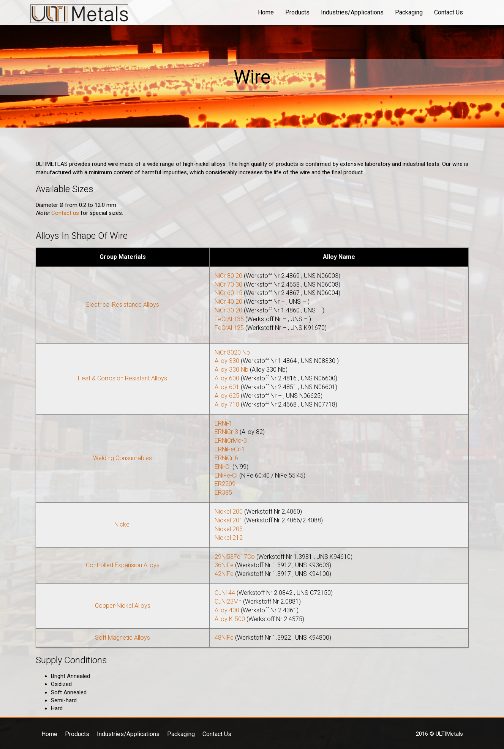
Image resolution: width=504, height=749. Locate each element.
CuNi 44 (225, 592)
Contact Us (448, 12)
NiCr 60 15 (228, 292)
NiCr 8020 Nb (232, 352)
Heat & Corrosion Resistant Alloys (122, 378)
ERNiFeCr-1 (230, 449)
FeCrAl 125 (229, 327)
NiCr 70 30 (228, 284)
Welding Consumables (122, 458)
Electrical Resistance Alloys (122, 304)
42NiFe (224, 573)
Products (297, 12)
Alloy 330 (227, 360)
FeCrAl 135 (229, 319)
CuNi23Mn (228, 601)
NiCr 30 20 (228, 310)
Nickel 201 (229, 520)
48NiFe (224, 637)
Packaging (409, 12)
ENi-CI (223, 466)
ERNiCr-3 (226, 431)
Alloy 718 (227, 404)
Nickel (122, 524)
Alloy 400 (227, 610)
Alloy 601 (227, 387)
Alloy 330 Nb (231, 369)
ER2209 (225, 483)
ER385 (223, 492)
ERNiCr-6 (226, 458)
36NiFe (224, 565)
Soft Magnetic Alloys (122, 637)
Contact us (65, 213)
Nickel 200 (229, 511)
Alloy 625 (227, 395)
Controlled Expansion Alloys (123, 565)
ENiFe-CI (226, 475)
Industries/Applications (352, 12)
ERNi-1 (223, 423)
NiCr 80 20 (228, 275)
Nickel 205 (229, 529)
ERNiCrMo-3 (231, 440)
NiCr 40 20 (228, 301)
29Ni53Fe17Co (235, 556)
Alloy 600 (227, 378)
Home (266, 12)
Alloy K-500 (230, 619)
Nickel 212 (229, 537)
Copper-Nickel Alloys (122, 605)
